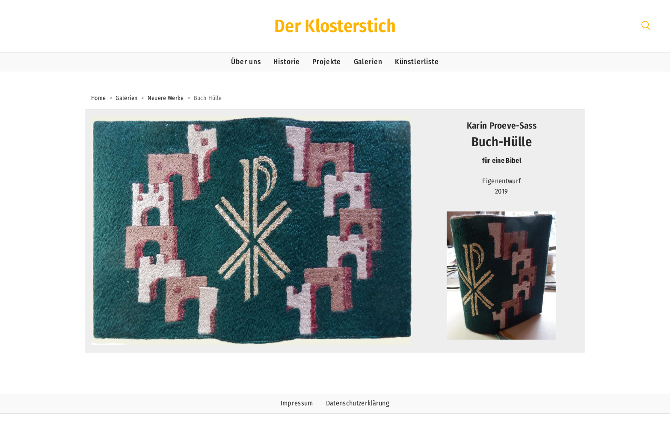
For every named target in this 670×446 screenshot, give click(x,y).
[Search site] (646, 27)
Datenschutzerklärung (357, 403)
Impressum (297, 403)
